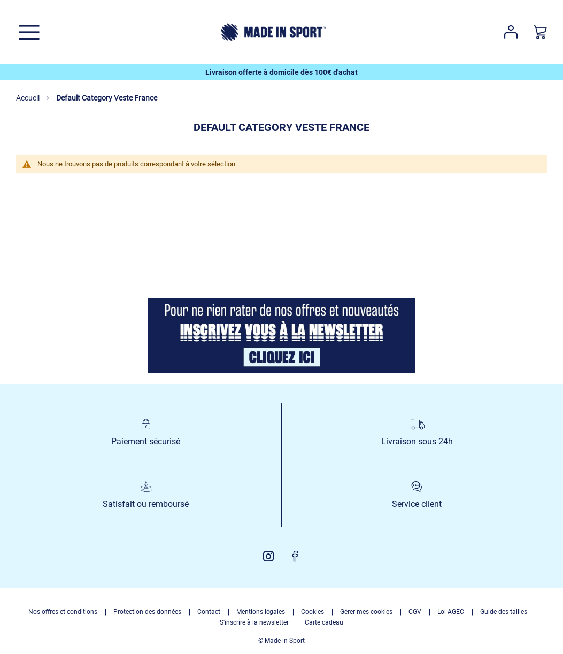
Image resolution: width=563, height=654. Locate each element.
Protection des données (147, 611)
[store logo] (274, 32)
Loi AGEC (450, 611)
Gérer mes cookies (366, 611)
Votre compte (511, 32)
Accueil (28, 98)
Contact (208, 611)
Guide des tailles (503, 611)
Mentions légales (260, 611)
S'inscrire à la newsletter (254, 622)
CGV (414, 611)
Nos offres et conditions (62, 611)
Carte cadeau (324, 622)
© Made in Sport (281, 640)
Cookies (312, 611)
